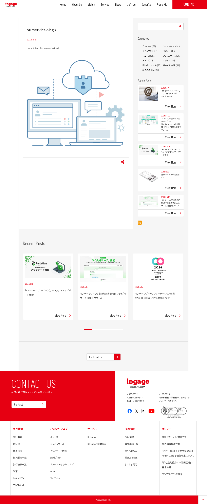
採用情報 (129, 436)
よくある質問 (131, 464)
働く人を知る (131, 450)
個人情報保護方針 (171, 443)
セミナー (167, 50)
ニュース (38, 47)
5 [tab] (119, 329)
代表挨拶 (17, 450)
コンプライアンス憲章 (172, 474)
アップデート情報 (58, 450)
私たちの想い (148, 69)
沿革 (15, 471)
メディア (166, 60)
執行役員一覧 (19, 464)
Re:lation (92, 436)
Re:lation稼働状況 (97, 443)
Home (29, 47)
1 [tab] (88, 329)
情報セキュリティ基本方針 (174, 436)
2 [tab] (96, 329)
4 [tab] (111, 329)
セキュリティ (148, 50)
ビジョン (17, 443)
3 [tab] (103, 329)
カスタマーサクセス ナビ (62, 464)
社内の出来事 (169, 65)
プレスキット (19, 485)
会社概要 (17, 436)
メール (145, 60)
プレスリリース (169, 55)
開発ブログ (55, 457)
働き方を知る (131, 457)
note (52, 471)
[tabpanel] (48, 287)
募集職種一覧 (131, 443)
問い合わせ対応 (150, 65)
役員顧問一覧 (19, 457)
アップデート (168, 46)
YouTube (55, 478)
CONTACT (190, 4)
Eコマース (147, 46)
